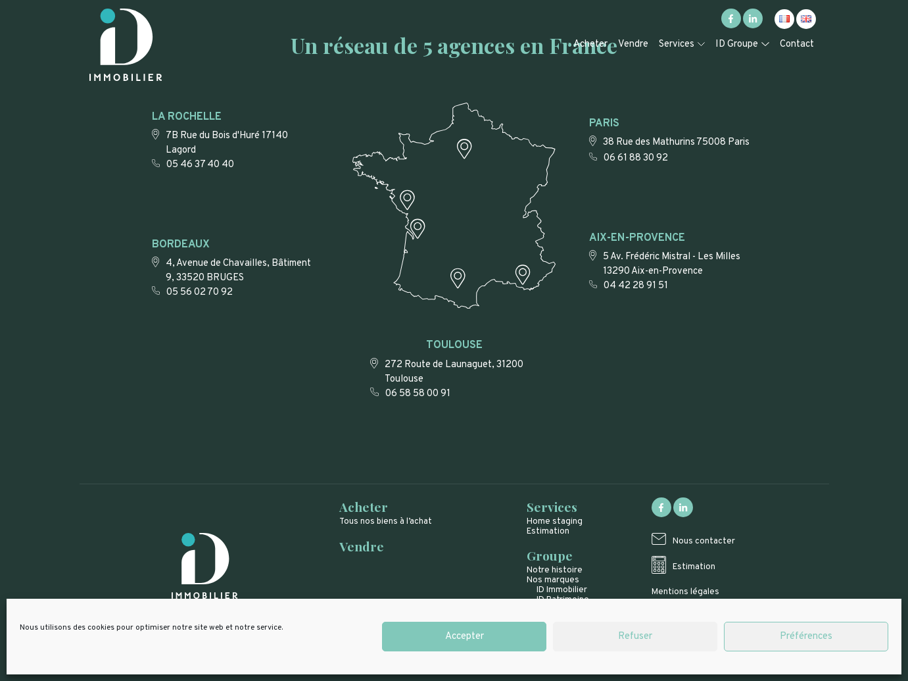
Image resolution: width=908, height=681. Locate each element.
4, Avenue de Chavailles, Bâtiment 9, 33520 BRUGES (238, 270)
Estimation (548, 531)
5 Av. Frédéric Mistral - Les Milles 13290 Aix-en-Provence (671, 264)
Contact (797, 44)
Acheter (590, 44)
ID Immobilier (562, 589)
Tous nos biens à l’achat (385, 521)
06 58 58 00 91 (417, 394)
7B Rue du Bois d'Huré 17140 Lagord (227, 143)
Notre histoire (555, 570)
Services (676, 44)
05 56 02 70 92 (199, 292)
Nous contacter (704, 541)
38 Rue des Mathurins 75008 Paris (676, 142)
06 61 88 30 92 (636, 158)
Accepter (464, 636)
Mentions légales (685, 591)
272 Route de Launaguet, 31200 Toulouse (454, 372)
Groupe (550, 555)
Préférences (806, 636)
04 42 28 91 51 (636, 286)
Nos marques (553, 580)
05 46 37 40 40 (200, 165)
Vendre (633, 44)
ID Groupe (736, 44)
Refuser (635, 636)
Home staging (555, 521)
